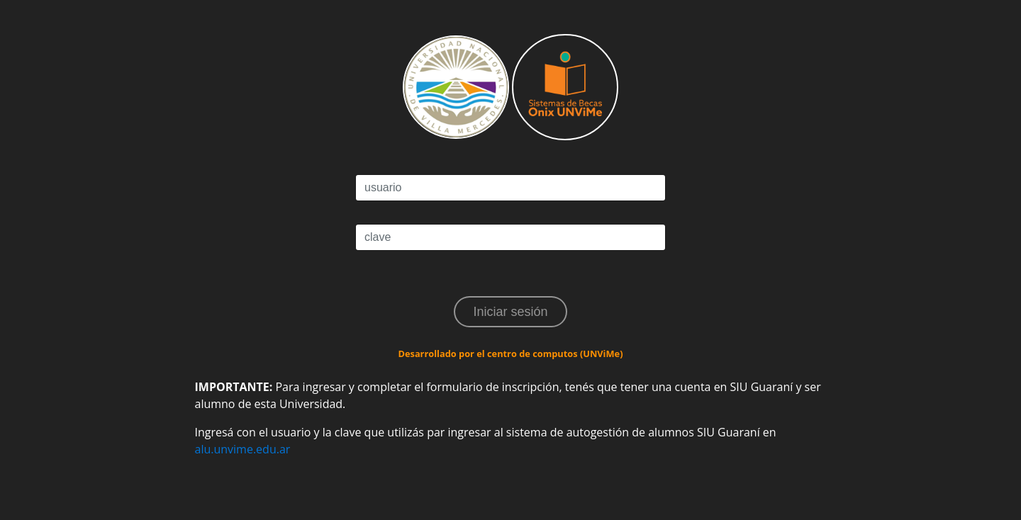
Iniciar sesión (510, 312)
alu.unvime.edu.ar (243, 449)
